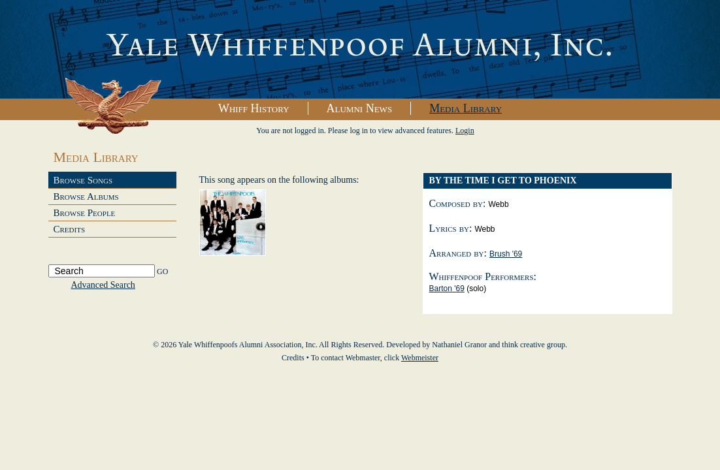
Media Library (465, 108)
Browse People (85, 213)
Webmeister (419, 357)
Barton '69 (447, 288)
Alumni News (360, 108)
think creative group (533, 344)
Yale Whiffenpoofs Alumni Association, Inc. (360, 49)
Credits (70, 229)
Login (464, 130)
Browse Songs (83, 180)
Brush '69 (505, 253)
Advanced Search (103, 285)
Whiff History (253, 108)
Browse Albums (86, 196)
